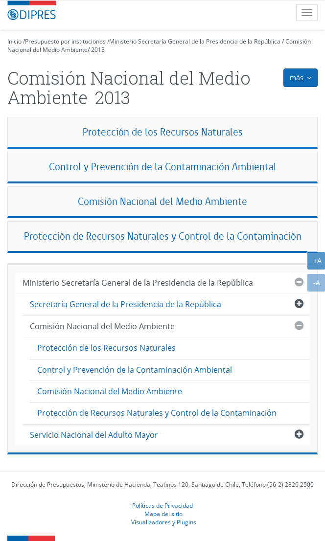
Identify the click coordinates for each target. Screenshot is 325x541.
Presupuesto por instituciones (65, 41)
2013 (98, 49)
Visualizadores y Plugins (163, 522)
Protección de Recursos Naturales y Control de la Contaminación (163, 236)
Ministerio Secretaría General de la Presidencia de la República (194, 41)
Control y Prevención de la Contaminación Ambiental (163, 166)
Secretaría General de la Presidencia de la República (125, 304)
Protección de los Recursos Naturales (163, 132)
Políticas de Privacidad (162, 505)
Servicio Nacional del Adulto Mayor (94, 434)
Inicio (14, 41)
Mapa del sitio (163, 514)
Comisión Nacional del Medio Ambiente (162, 201)
